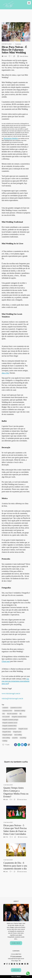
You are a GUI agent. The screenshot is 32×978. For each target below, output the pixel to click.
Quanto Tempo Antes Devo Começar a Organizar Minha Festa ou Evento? (15, 792)
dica (4, 713)
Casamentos (18, 44)
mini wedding (18, 734)
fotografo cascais (23, 728)
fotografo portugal (7, 734)
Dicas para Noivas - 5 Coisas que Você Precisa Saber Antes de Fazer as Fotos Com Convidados (15, 829)
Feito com (16, 976)
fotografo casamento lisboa (9, 725)
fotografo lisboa (7, 731)
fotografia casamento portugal (10, 719)
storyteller (14, 737)
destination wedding (20, 710)
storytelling (23, 737)
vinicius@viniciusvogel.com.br (12, 698)
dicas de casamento (12, 713)
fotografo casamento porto (9, 728)
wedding (5, 740)
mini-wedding (6, 737)
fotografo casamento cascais (10, 722)
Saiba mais (16, 943)
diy (20, 713)
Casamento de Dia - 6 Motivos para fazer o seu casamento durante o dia (15, 865)
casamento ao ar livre (15, 707)
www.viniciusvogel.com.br (11, 693)
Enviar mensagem (16, 956)
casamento (5, 707)
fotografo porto (17, 731)
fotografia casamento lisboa (19, 716)
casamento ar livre (7, 710)
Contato (16, 970)
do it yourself (6, 716)
